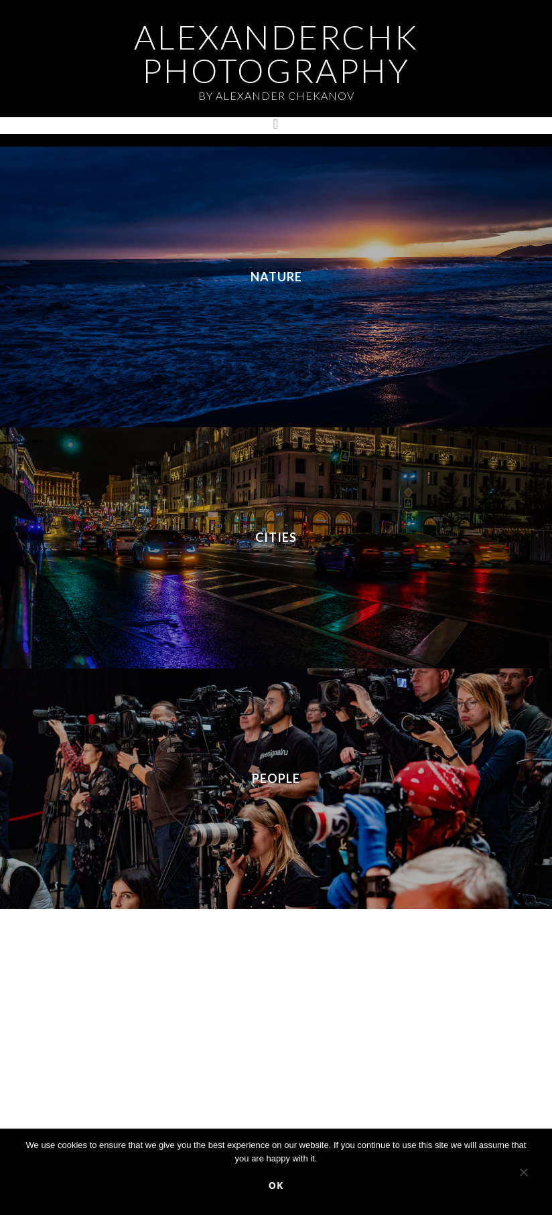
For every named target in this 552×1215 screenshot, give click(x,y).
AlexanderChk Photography (276, 53)
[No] (523, 1174)
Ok (276, 1185)
